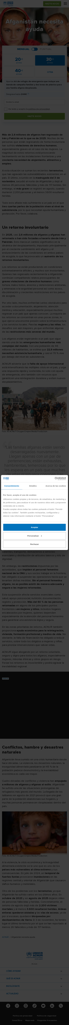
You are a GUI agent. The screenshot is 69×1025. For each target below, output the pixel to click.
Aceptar (34, 527)
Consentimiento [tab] (11, 486)
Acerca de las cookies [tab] (55, 486)
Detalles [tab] (33, 486)
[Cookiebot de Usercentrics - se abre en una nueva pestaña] (54, 478)
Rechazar (34, 544)
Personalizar (34, 536)
